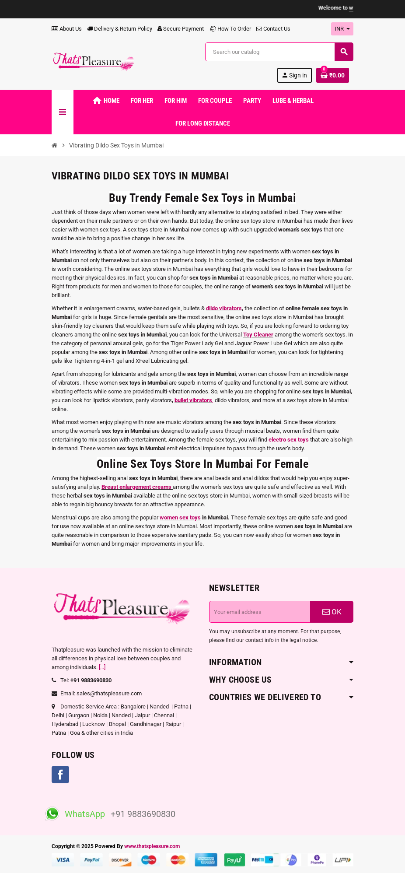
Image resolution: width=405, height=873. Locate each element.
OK (332, 611)
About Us (67, 28)
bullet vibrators (193, 400)
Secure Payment (180, 28)
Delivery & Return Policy (119, 28)
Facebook (60, 774)
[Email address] (260, 612)
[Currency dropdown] (342, 28)
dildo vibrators (224, 308)
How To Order (230, 28)
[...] (102, 667)
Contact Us (273, 28)
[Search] (279, 51)
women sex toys (180, 517)
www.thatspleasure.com (152, 846)
